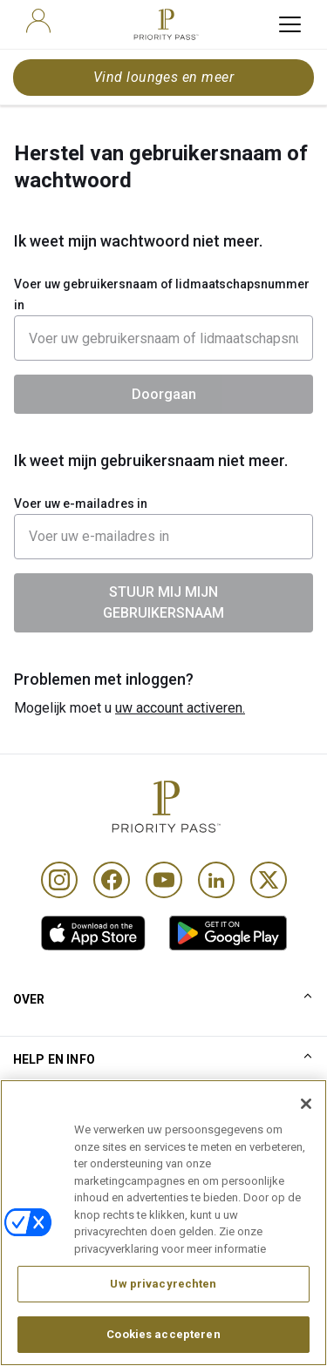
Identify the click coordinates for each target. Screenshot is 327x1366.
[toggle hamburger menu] (290, 24)
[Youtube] (164, 880)
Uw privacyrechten (163, 1308)
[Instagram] (59, 880)
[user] (38, 21)
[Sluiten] (306, 1129)
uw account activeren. (180, 708)
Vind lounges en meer (164, 77)
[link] (93, 933)
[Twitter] (268, 880)
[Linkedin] (216, 880)
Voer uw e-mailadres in (80, 504)
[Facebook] (111, 880)
